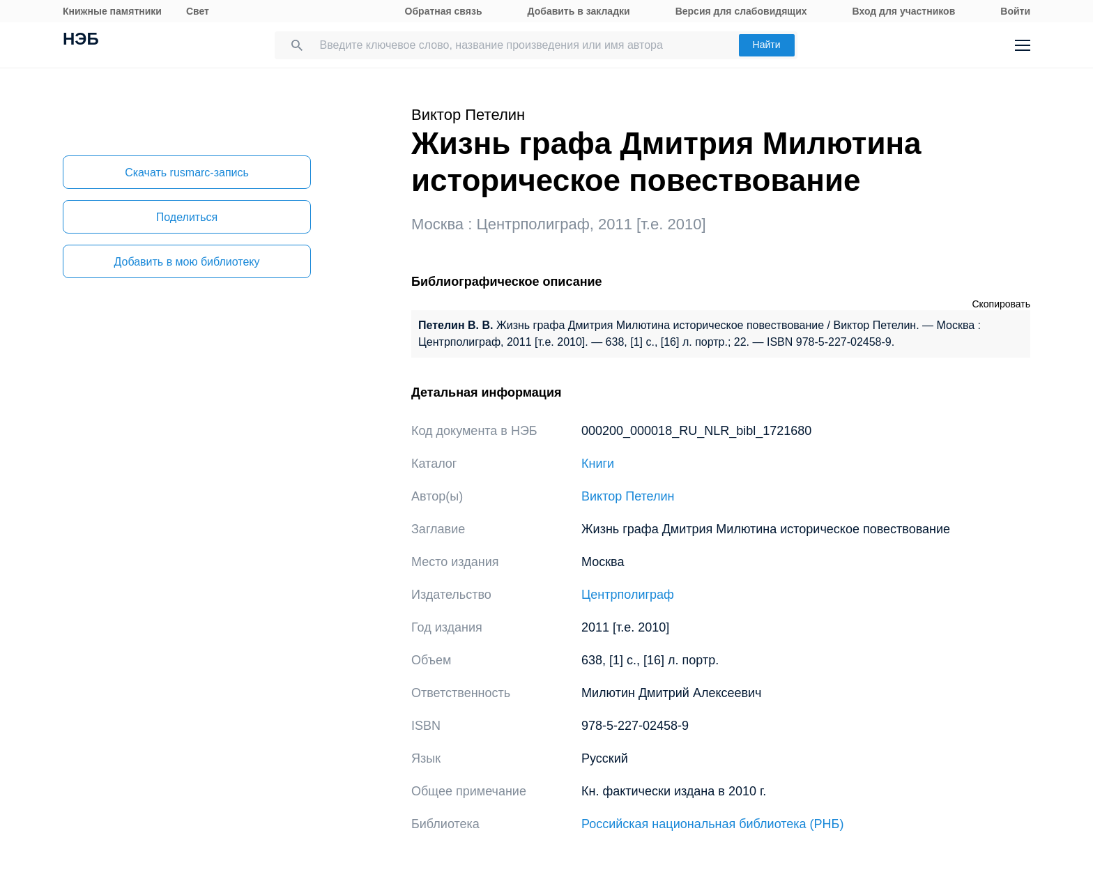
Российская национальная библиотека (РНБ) (712, 824)
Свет (197, 11)
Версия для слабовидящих (741, 11)
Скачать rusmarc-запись (187, 172)
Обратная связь (443, 11)
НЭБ (81, 40)
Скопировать (1001, 304)
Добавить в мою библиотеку (186, 262)
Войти (1015, 11)
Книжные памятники (112, 11)
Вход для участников (904, 11)
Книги (597, 464)
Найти (767, 44)
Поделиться (186, 217)
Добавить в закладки (579, 11)
